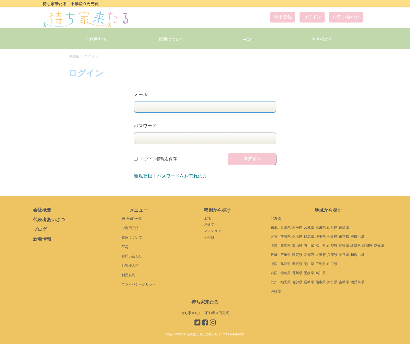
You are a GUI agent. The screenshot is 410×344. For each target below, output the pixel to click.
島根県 (297, 264)
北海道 (276, 218)
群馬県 (309, 237)
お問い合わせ (346, 17)
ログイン (312, 17)
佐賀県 (297, 282)
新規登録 (143, 176)
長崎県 (309, 282)
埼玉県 (320, 237)
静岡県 (367, 246)
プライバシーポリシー (139, 284)
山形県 (332, 227)
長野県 (344, 246)
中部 (274, 246)
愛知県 (379, 246)
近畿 (274, 255)
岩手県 (297, 227)
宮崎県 (344, 282)
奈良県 (344, 255)
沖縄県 (276, 291)
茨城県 (285, 237)
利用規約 (128, 275)
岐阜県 (355, 246)
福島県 (344, 227)
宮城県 (309, 227)
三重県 (285, 255)
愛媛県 (309, 273)
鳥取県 (285, 264)
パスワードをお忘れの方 (182, 176)
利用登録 (283, 17)
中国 (274, 264)
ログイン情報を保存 (159, 158)
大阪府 (320, 255)
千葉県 (332, 237)
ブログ (40, 229)
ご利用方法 (95, 39)
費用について (171, 39)
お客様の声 (322, 39)
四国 (274, 273)
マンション (212, 231)
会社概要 (42, 209)
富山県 (297, 246)
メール (140, 94)
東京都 (344, 237)
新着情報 (42, 239)
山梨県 (332, 246)
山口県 (332, 264)
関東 (274, 237)
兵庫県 (332, 255)
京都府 (309, 255)
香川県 (297, 273)
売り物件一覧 (132, 219)
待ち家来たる (205, 302)
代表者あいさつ (49, 219)
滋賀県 (297, 255)
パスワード (145, 125)
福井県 (320, 246)
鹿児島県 (357, 282)
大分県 (332, 282)
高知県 (320, 273)
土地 (207, 218)
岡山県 (309, 264)
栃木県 (297, 237)
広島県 (320, 264)
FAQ (246, 39)
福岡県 (285, 282)
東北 (274, 227)
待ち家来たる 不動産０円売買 (205, 313)
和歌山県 (357, 255)
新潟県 (285, 246)
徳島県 (285, 273)
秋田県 (320, 227)
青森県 (285, 227)
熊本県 (320, 282)
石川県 (309, 246)
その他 (209, 237)
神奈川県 (357, 237)
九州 (274, 282)
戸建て (209, 225)
